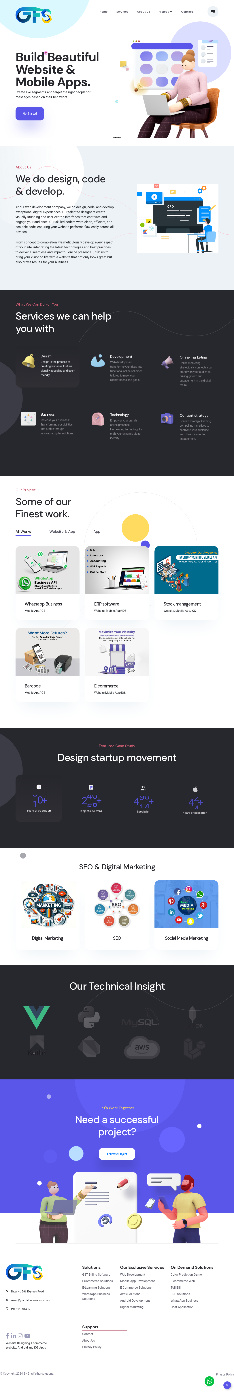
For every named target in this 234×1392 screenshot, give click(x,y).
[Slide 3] (119, 137)
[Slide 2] (117, 137)
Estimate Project (117, 1162)
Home (103, 11)
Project (164, 11)
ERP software (106, 606)
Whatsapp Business (43, 606)
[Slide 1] (114, 137)
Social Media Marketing (186, 946)
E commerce (106, 688)
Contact (187, 11)
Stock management (182, 606)
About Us (143, 11)
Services (122, 11)
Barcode (33, 688)
